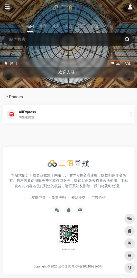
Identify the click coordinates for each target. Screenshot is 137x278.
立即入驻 (121, 63)
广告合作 (98, 197)
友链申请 (38, 197)
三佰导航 (64, 266)
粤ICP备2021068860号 (87, 266)
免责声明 (58, 197)
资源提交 (78, 197)
